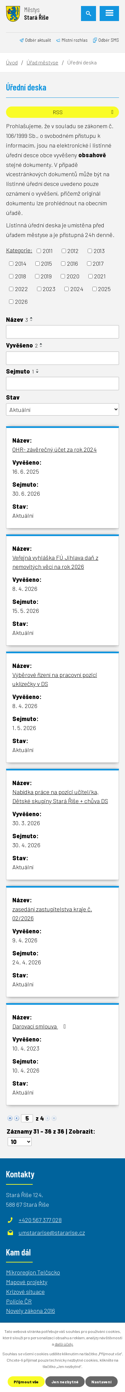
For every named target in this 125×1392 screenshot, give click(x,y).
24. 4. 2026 (26, 962)
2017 (98, 263)
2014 (20, 263)
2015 (46, 263)
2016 (72, 263)
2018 (20, 276)
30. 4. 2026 (26, 845)
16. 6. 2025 (25, 471)
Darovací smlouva (40, 1026)
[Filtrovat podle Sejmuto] (62, 383)
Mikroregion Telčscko (33, 1272)
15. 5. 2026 (25, 610)
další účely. (64, 1344)
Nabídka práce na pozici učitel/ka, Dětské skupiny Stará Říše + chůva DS (60, 796)
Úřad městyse (42, 62)
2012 (73, 250)
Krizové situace (25, 1291)
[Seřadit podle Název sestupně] (31, 320)
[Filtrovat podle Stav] (62, 409)
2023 (49, 288)
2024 (76, 288)
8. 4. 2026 (24, 588)
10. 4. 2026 (25, 1070)
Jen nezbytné (65, 1381)
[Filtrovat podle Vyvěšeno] (62, 358)
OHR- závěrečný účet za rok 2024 (54, 449)
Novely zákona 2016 (30, 1310)
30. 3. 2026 (26, 823)
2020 (73, 276)
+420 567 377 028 (40, 1219)
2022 (21, 288)
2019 (46, 276)
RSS (84, 112)
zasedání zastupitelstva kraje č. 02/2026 (52, 913)
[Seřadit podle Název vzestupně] (31, 317)
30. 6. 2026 (26, 493)
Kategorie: (19, 250)
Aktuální (22, 515)
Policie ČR (19, 1301)
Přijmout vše (26, 1381)
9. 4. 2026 (24, 940)
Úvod (12, 62)
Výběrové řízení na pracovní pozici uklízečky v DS (54, 679)
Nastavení (101, 1381)
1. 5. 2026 (24, 727)
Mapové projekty (26, 1282)
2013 (99, 250)
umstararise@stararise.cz (52, 1232)
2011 (48, 250)
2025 (104, 288)
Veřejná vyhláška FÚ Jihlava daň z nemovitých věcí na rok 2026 (55, 562)
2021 (100, 276)
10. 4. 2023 (25, 1048)
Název (17, 319)
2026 (21, 301)
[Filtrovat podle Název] (62, 331)
